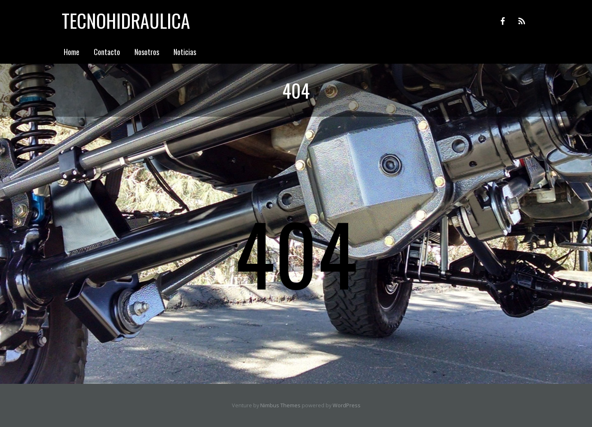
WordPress (347, 405)
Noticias (184, 51)
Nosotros (146, 51)
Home (71, 51)
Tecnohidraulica (126, 20)
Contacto (107, 51)
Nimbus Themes (280, 405)
